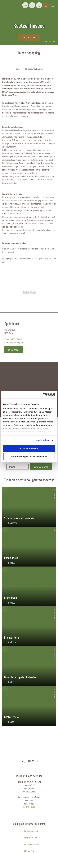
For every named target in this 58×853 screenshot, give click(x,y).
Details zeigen (42, 440)
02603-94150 (30, 791)
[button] (32, 5)
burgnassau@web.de (17, 342)
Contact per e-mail (31, 831)
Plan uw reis (29, 850)
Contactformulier (30, 837)
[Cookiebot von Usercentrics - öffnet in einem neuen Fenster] (43, 394)
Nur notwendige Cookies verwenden (29, 456)
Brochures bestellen (31, 844)
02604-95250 (30, 807)
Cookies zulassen (29, 448)
